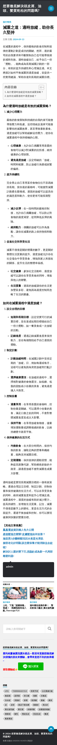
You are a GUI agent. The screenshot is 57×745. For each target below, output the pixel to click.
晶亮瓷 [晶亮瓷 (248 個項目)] (17, 696)
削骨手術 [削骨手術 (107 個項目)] (34, 691)
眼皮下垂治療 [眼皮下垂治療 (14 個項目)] (23, 705)
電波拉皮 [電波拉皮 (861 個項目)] (25, 714)
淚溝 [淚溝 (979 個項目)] (26, 700)
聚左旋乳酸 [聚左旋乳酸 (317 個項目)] (9, 709)
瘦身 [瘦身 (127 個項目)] (50, 700)
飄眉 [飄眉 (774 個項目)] (46, 714)
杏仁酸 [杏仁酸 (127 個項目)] (26, 696)
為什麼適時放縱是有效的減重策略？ (25, 92)
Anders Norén (19, 741)
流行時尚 (7, 22)
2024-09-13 (18, 39)
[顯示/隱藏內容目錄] (39, 87)
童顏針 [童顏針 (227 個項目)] (36, 705)
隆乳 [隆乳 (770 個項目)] (16, 714)
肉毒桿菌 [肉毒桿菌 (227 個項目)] (31, 709)
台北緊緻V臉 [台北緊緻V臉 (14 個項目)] (47, 691)
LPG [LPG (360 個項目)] (7, 691)
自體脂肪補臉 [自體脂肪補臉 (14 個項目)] (44, 709)
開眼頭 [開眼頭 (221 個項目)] (7, 714)
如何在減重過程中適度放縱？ (21, 95)
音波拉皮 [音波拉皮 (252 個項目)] (37, 714)
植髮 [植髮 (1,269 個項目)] (35, 696)
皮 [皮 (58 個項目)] (6, 705)
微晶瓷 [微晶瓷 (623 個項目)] (7, 696)
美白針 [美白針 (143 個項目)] (45, 705)
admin (9, 566)
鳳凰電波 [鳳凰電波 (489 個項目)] (8, 719)
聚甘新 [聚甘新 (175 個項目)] (21, 709)
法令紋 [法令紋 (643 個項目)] (7, 700)
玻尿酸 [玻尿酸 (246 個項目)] (34, 700)
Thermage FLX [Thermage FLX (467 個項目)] (20, 691)
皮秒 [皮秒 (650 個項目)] (12, 705)
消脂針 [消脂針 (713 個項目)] (17, 700)
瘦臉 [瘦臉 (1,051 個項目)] (43, 700)
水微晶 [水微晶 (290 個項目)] (43, 696)
